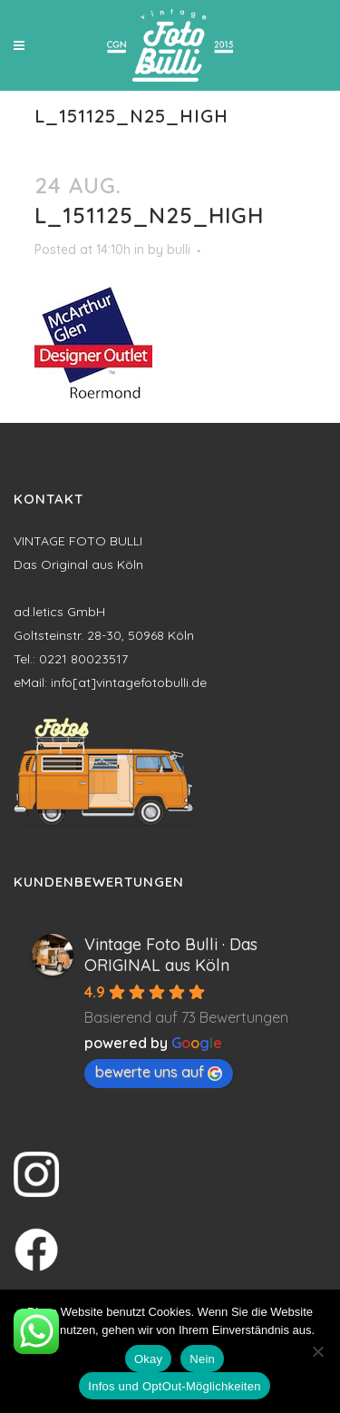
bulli (178, 249)
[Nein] (317, 1351)
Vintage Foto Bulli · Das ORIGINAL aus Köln (170, 955)
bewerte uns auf (158, 1072)
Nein (202, 1359)
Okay (148, 1359)
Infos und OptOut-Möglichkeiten (174, 1386)
